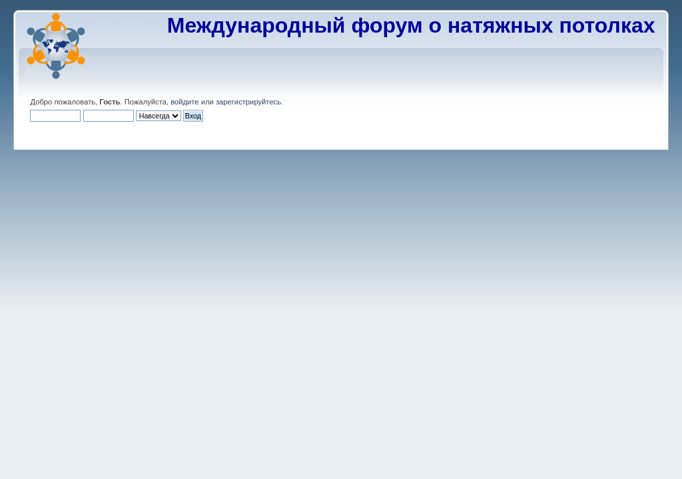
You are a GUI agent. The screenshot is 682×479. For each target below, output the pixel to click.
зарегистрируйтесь (248, 102)
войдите (184, 102)
